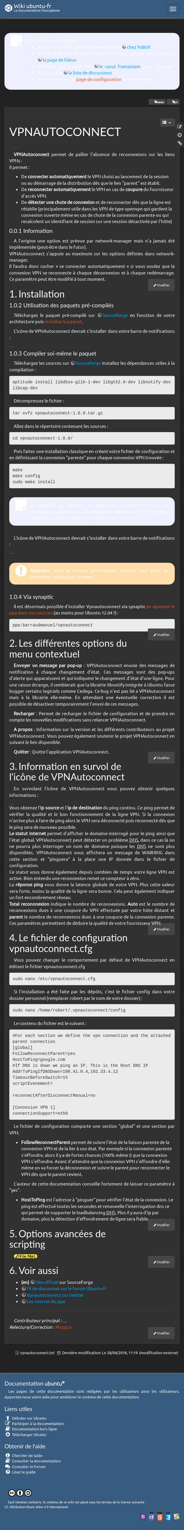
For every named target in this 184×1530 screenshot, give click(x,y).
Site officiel (47, 1282)
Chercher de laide (23, 1455)
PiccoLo (63, 1327)
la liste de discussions (90, 72)
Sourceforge (115, 315)
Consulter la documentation (32, 1460)
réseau (157, 101)
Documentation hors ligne (30, 1428)
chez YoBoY (138, 47)
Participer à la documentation (34, 1423)
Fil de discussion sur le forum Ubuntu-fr (67, 1288)
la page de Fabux (59, 59)
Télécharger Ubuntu (25, 1434)
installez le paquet (63, 321)
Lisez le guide (20, 1471)
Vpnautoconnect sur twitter (55, 1295)
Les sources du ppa (46, 1301)
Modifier (163, 285)
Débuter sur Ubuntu (25, 1418)
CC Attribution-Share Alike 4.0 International (36, 1506)
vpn (173, 101)
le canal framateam (119, 66)
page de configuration (99, 79)
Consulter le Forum (24, 1466)
